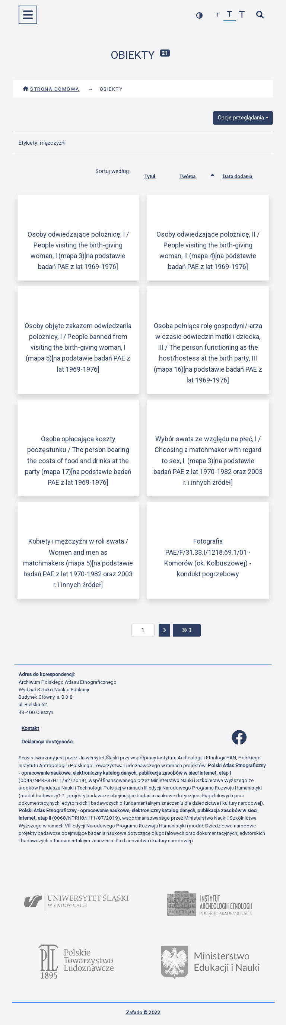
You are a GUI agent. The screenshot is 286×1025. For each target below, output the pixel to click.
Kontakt (30, 728)
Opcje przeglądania (241, 117)
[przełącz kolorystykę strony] (199, 15)
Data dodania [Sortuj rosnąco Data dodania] (243, 174)
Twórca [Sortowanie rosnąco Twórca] (193, 174)
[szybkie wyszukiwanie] (260, 15)
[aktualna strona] (143, 630)
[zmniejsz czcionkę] (217, 15)
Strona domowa (51, 89)
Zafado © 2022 (143, 1012)
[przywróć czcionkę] (229, 15)
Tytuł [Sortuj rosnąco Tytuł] (156, 174)
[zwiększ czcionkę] (242, 15)
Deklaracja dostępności (47, 741)
